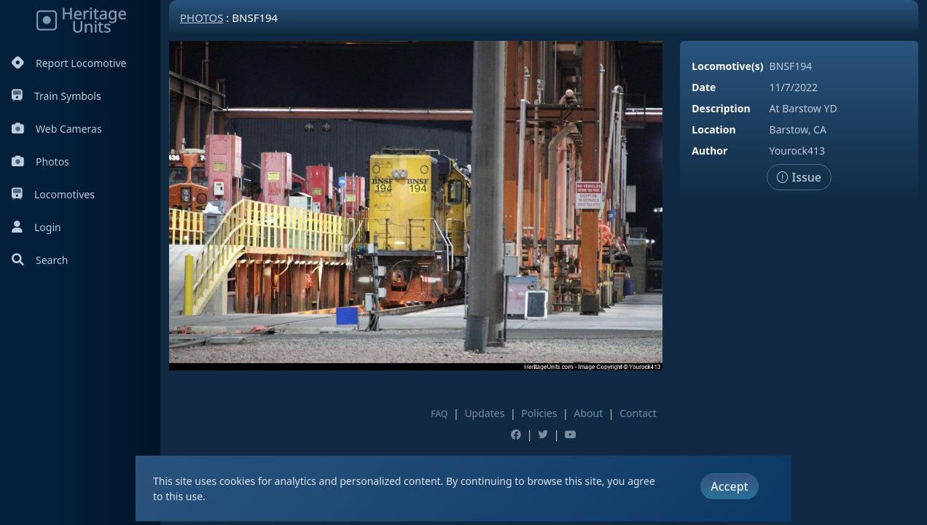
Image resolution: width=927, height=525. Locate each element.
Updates (484, 413)
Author (709, 151)
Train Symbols (56, 96)
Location (713, 129)
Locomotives (53, 194)
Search (40, 260)
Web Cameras (57, 129)
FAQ (439, 414)
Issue (799, 177)
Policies (539, 413)
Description (721, 108)
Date (704, 87)
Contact (638, 413)
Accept (729, 486)
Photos (40, 161)
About (588, 413)
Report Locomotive (69, 63)
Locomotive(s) (727, 66)
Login (36, 227)
